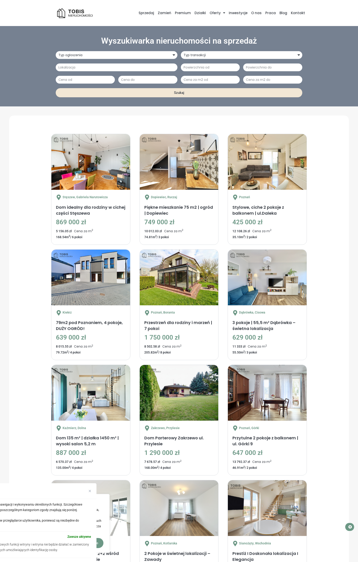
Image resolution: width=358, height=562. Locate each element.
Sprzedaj (146, 13)
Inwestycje (238, 13)
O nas (256, 13)
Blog (283, 13)
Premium (183, 13)
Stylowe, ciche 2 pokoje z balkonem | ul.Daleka (258, 210)
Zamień (164, 13)
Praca (270, 13)
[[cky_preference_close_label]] (90, 491)
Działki (200, 13)
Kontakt (298, 13)
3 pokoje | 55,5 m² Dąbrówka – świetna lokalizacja (263, 325)
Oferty (217, 13)
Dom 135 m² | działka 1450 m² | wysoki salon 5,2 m (87, 441)
